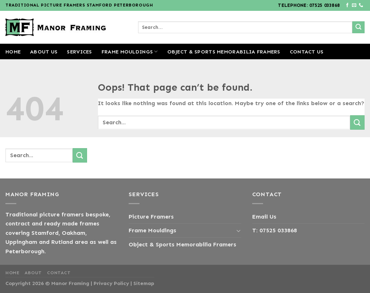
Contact (58, 272)
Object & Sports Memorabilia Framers (223, 51)
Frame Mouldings (130, 51)
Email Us (264, 216)
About (33, 272)
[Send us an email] (354, 5)
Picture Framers (151, 216)
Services (79, 51)
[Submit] (358, 27)
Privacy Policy (111, 283)
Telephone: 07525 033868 (309, 5)
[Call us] (361, 5)
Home (13, 51)
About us (43, 51)
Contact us (307, 51)
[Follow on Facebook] (347, 5)
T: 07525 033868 (274, 230)
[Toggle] (238, 230)
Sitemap (143, 283)
